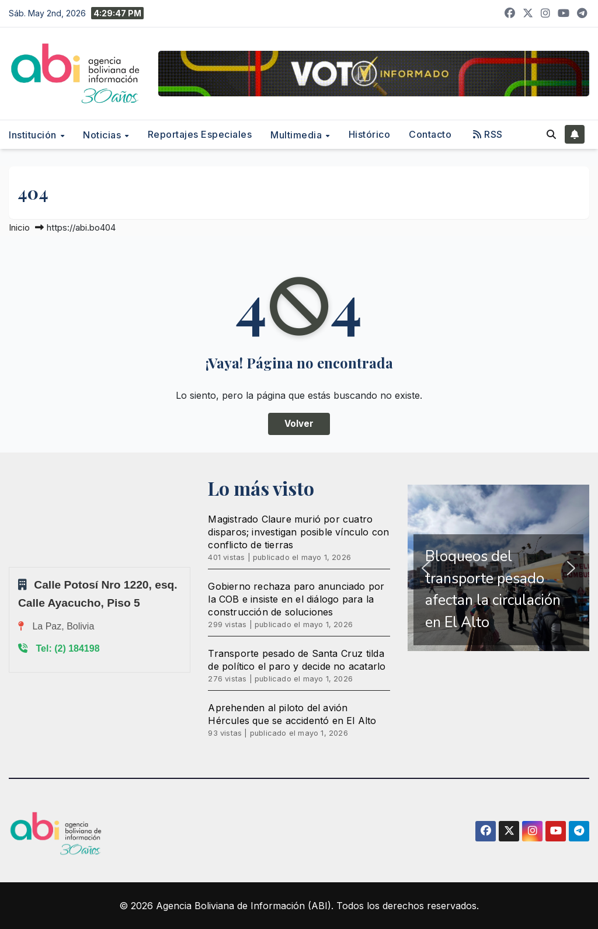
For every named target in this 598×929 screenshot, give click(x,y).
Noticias (103, 135)
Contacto (430, 134)
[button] (551, 134)
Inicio (19, 227)
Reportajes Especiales (200, 134)
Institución (34, 135)
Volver (299, 423)
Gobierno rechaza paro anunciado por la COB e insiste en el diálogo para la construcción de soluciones (296, 599)
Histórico (370, 134)
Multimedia (297, 135)
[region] (498, 568)
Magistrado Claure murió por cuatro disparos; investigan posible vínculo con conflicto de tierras (298, 532)
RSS (488, 134)
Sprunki (10, 566)
